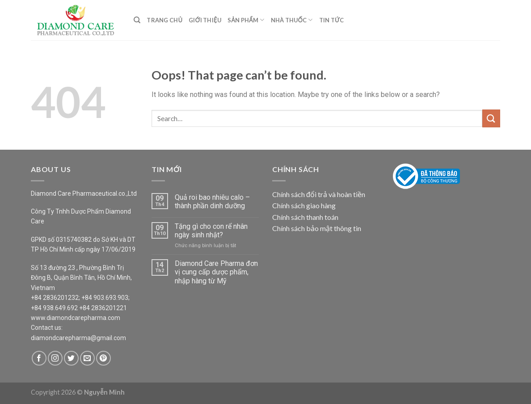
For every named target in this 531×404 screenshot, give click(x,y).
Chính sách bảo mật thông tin (316, 228)
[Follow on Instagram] (55, 358)
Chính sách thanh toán (305, 217)
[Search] (137, 20)
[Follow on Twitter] (71, 358)
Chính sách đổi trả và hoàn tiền (318, 194)
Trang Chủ (164, 20)
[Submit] (491, 118)
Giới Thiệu (205, 20)
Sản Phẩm (246, 20)
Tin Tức (331, 20)
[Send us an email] (87, 358)
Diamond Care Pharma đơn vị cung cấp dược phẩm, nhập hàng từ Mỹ (216, 272)
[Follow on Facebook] (39, 358)
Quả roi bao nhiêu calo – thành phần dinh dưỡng (212, 201)
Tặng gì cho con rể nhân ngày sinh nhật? (211, 230)
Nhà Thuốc (292, 20)
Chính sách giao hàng (304, 205)
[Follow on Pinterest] (103, 358)
